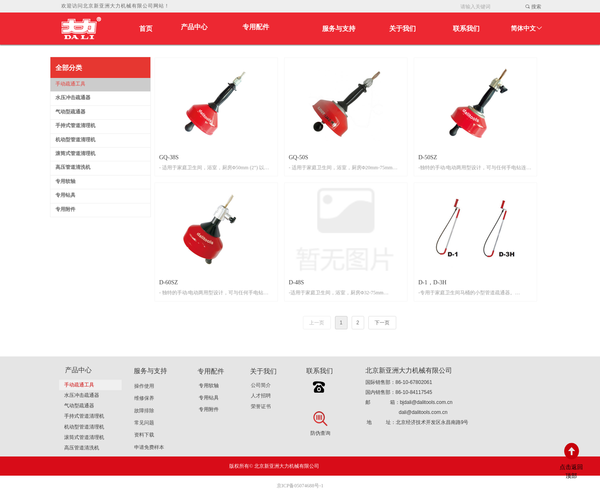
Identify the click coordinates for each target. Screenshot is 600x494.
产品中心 (194, 26)
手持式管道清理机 (84, 416)
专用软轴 (209, 386)
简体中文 (523, 28)
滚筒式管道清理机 (84, 437)
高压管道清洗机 (81, 448)
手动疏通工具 (79, 385)
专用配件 (255, 26)
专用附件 (209, 409)
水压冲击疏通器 (81, 395)
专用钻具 (209, 398)
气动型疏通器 (79, 406)
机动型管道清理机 (84, 427)
